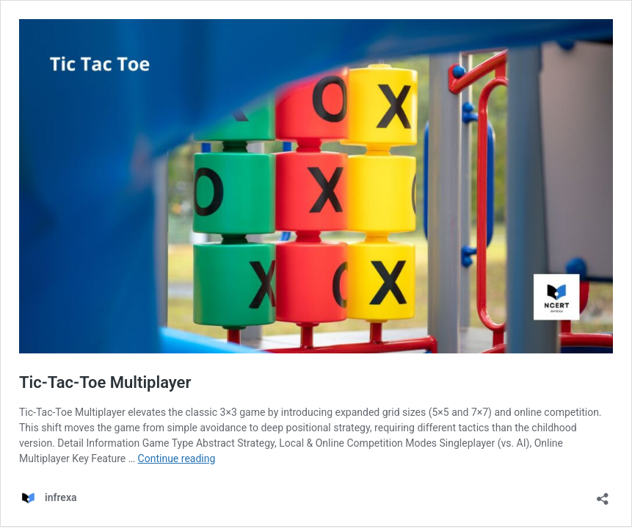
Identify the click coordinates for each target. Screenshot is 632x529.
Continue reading (177, 458)
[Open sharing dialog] (602, 494)
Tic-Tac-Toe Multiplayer (105, 382)
